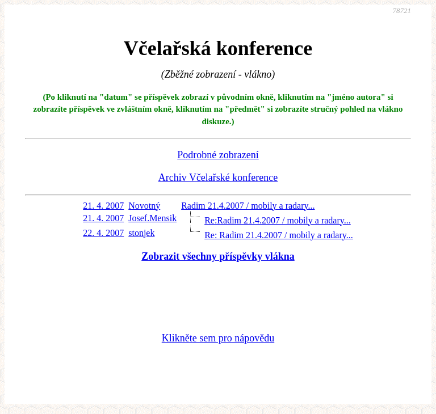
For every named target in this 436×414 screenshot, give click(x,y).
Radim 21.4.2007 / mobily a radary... (248, 205)
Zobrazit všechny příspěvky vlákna (218, 256)
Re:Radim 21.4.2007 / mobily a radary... (277, 220)
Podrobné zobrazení (217, 154)
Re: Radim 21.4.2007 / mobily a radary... (278, 235)
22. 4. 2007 (103, 233)
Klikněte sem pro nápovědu (218, 338)
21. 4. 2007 (103, 205)
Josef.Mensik (152, 218)
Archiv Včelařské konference (218, 177)
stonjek (141, 233)
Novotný (144, 205)
